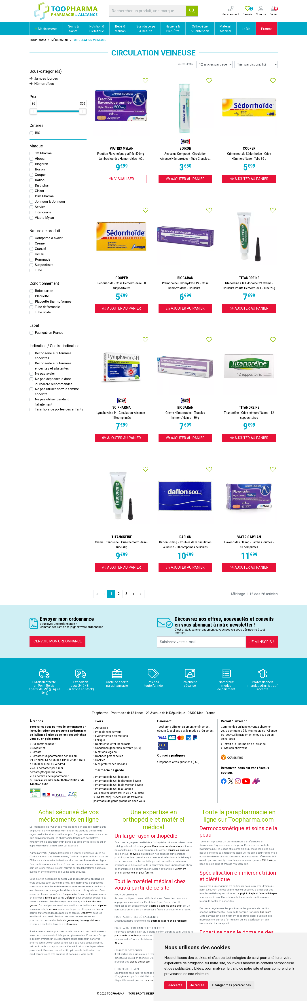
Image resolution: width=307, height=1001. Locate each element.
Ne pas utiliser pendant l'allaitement (52, 401)
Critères (37, 125)
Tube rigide (43, 312)
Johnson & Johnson (50, 202)
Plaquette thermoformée (53, 302)
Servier (40, 207)
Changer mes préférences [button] (231, 985)
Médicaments (46, 29)
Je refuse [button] (197, 985)
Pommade (42, 259)
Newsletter (37, 748)
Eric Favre (265, 912)
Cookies (99, 760)
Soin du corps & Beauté (145, 29)
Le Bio (246, 29)
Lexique (99, 740)
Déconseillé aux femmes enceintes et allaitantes (53, 365)
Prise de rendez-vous (107, 731)
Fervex (99, 909)
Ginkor (39, 191)
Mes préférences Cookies (110, 764)
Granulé (40, 249)
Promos (266, 29)
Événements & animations (110, 735)
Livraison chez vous (234, 748)
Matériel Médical (225, 29)
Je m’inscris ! (262, 642)
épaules (184, 850)
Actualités (100, 727)
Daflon (39, 180)
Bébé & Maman (120, 29)
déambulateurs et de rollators (169, 920)
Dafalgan (70, 897)
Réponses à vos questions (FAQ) (178, 762)
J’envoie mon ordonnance (57, 641)
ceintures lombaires (170, 846)
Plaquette (42, 296)
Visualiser (121, 179)
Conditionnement (44, 283)
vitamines (71, 924)
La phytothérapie (246, 893)
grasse (33, 905)
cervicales (173, 850)
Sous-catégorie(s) (46, 71)
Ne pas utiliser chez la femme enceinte (57, 391)
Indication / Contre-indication (55, 346)
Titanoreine (43, 212)
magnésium (90, 920)
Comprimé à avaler (49, 238)
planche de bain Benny (127, 935)
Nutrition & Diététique (96, 29)
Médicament (59, 40)
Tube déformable (47, 307)
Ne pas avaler (45, 374)
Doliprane (68, 894)
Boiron (40, 169)
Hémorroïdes (42, 84)
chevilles (135, 853)
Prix (33, 96)
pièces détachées (140, 961)
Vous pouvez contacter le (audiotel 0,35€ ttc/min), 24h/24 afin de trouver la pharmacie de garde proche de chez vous (119, 797)
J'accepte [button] (175, 985)
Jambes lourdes (44, 79)
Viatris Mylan (44, 218)
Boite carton (44, 291)
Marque (36, 146)
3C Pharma (43, 153)
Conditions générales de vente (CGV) (117, 748)
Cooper (40, 175)
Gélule (39, 254)
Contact (35, 752)
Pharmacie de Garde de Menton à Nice (118, 784)
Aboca (39, 159)
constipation (100, 905)
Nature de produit (45, 231)
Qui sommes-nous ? (43, 744)
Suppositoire (44, 265)
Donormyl (86, 913)
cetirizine (54, 909)
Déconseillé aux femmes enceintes (53, 355)
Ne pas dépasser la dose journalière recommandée (53, 381)
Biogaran (41, 164)
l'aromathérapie (268, 893)
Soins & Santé (73, 29)
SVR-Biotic (267, 860)
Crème (40, 243)
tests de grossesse (67, 920)
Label (34, 325)
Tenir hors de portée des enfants (59, 409)
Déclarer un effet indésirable (111, 744)
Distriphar (42, 185)
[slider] (33, 111)
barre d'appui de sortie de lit (166, 905)
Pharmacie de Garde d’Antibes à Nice (117, 780)
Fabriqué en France (49, 333)
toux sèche (92, 901)
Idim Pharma (44, 196)
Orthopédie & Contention (200, 29)
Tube (38, 270)
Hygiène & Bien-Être (173, 29)
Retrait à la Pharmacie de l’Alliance (243, 744)
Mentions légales (105, 752)
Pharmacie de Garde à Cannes (113, 789)
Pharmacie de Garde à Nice (111, 776)
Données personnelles (108, 756)
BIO (37, 133)
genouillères (151, 846)
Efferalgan (51, 897)
